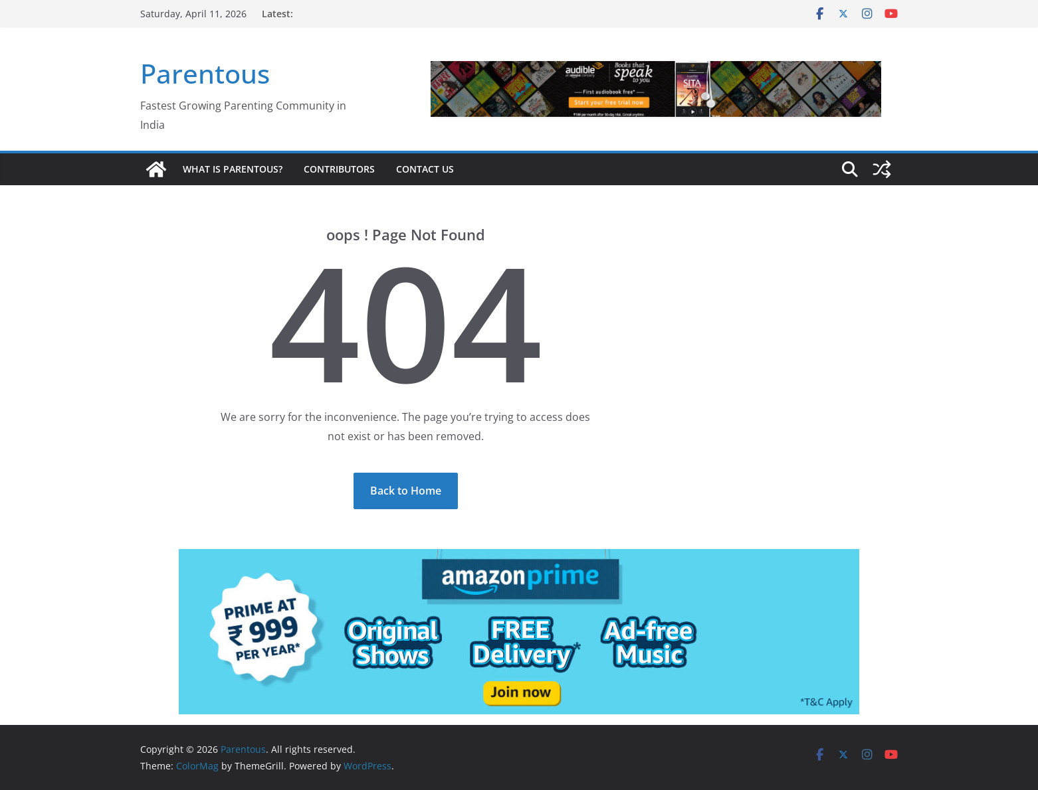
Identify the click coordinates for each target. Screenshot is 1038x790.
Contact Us (425, 169)
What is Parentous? (232, 169)
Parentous (205, 73)
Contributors (339, 169)
